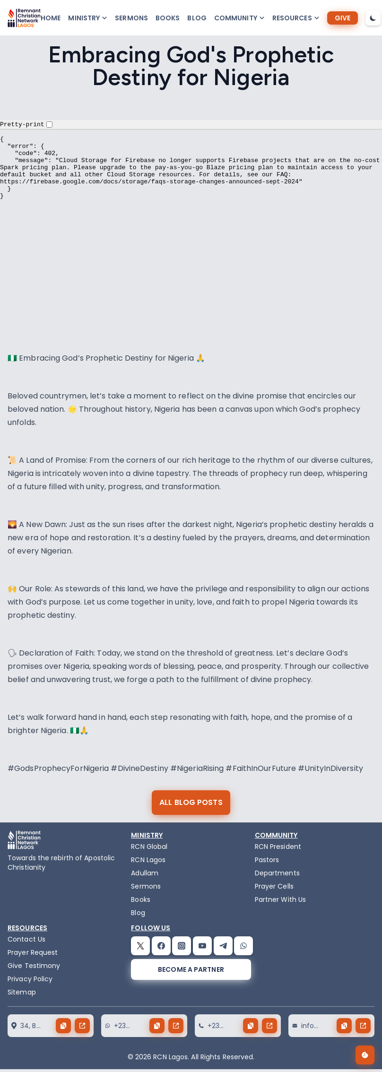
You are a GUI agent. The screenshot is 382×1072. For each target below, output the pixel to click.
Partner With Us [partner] (280, 899)
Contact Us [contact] (26, 939)
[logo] (24, 18)
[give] (342, 18)
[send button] (82, 1025)
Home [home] (51, 18)
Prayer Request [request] (33, 952)
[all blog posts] (191, 802)
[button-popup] (87, 18)
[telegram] (223, 945)
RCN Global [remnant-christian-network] (149, 846)
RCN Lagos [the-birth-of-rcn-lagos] (148, 860)
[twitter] (140, 945)
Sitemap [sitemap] (22, 992)
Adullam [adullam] (144, 873)
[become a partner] (191, 969)
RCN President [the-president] (278, 846)
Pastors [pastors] (267, 860)
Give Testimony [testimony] (34, 965)
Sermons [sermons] (131, 18)
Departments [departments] (277, 873)
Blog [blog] (196, 18)
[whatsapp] (243, 945)
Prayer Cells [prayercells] (274, 886)
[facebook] (161, 945)
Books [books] (168, 18)
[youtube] (202, 945)
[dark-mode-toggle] (373, 18)
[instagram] (181, 945)
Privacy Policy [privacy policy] (30, 979)
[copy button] (63, 1025)
